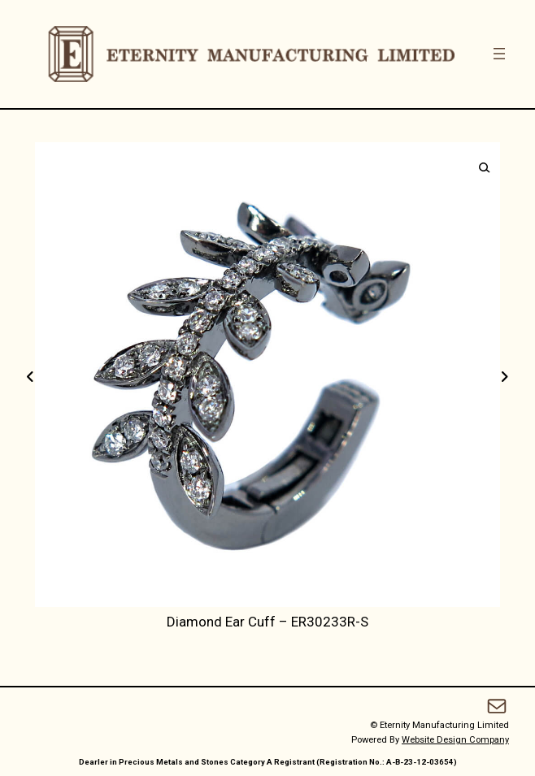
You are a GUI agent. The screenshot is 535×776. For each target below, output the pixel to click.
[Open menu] (499, 53)
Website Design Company (455, 740)
